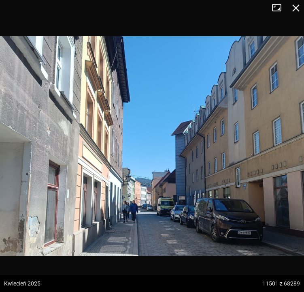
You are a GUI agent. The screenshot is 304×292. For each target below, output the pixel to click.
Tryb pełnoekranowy (280, 8)
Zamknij (296, 8)
